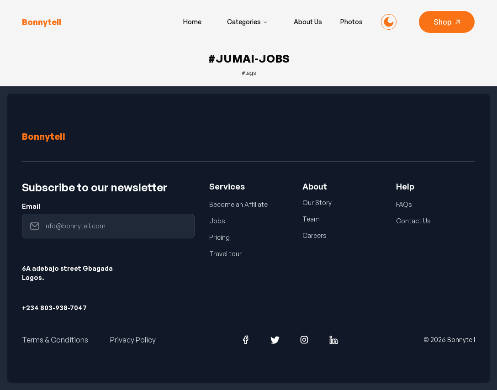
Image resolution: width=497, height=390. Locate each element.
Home (192, 22)
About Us (308, 22)
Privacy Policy (133, 339)
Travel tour (225, 254)
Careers (314, 235)
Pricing (219, 237)
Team (311, 219)
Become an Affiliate (238, 204)
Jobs (217, 221)
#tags (249, 72)
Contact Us (413, 221)
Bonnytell (43, 136)
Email (31, 206)
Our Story (317, 202)
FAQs (404, 204)
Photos (351, 22)
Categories (247, 22)
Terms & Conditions (55, 339)
